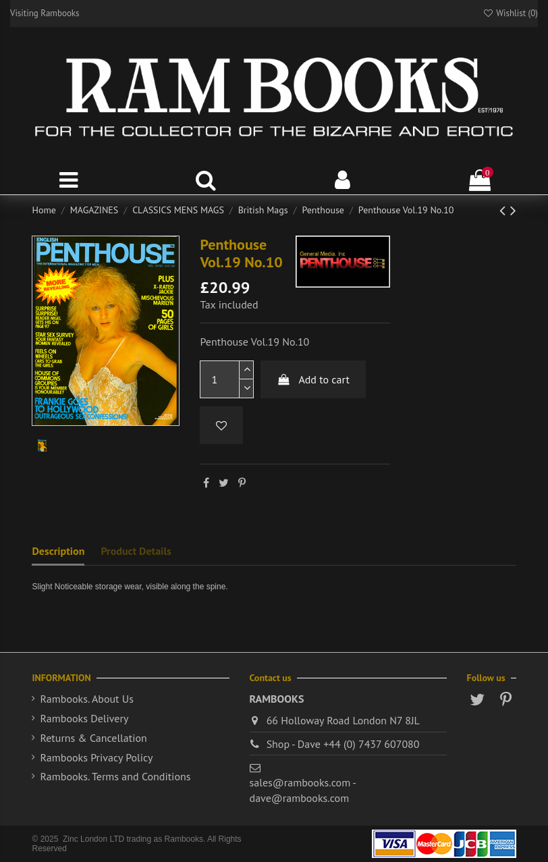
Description (58, 551)
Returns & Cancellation (93, 738)
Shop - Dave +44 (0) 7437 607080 (343, 744)
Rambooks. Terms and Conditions (115, 776)
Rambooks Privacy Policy (96, 757)
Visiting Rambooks (45, 13)
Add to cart (313, 379)
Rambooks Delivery (84, 718)
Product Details (136, 551)
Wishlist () (510, 13)
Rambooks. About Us (86, 698)
